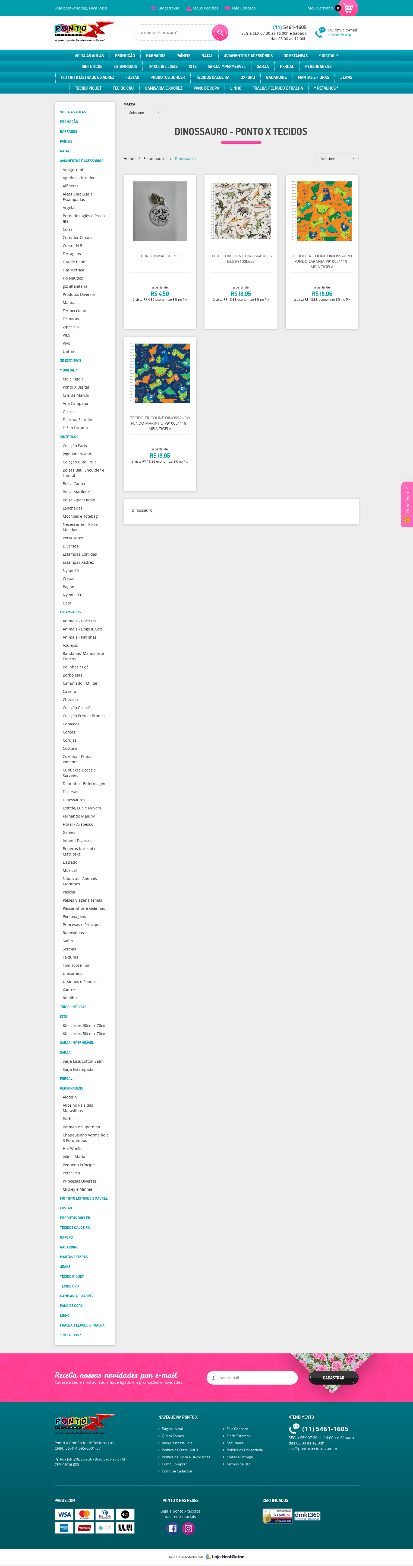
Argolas (69, 207)
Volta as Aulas (89, 55)
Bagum (69, 586)
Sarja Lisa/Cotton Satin (83, 1061)
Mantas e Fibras (313, 77)
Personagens (318, 66)
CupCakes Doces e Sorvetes (79, 772)
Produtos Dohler (167, 77)
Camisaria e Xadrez (163, 88)
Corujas (70, 740)
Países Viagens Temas (82, 900)
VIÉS (66, 335)
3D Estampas (296, 55)
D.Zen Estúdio (75, 427)
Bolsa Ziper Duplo (79, 499)
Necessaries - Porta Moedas (80, 527)
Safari (68, 940)
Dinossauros (74, 799)
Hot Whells (72, 1148)
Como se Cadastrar (177, 1471)
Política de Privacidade (245, 1449)
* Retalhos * (326, 88)
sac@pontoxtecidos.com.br (313, 1448)
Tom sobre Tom (76, 965)
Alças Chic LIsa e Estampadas (78, 196)
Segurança (235, 1442)
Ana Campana (75, 403)
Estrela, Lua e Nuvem (82, 808)
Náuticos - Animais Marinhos (80, 881)
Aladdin (70, 1097)
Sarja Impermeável (227, 66)
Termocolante (75, 310)
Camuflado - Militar (80, 683)
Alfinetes (70, 185)
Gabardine (276, 77)
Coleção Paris (75, 445)
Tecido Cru (123, 88)
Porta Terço (73, 537)
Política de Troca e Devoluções (186, 1457)
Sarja (263, 66)
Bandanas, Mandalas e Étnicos (83, 656)
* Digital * (328, 55)
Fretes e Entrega (240, 1457)
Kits (193, 66)
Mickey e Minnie (77, 1189)
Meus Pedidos (205, 8)
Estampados (125, 66)
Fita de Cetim (75, 261)
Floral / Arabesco (78, 824)
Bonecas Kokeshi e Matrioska (79, 851)
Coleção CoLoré (76, 707)
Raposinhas (73, 932)
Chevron (70, 699)
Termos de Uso (239, 1464)
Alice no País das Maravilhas (78, 1108)
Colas (67, 229)
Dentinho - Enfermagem (84, 783)
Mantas (69, 302)
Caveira (69, 691)
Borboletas (72, 675)
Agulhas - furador (79, 177)
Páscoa (69, 892)
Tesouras (71, 318)
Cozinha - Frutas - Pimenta (79, 759)
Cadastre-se (168, 8)
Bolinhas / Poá (76, 667)
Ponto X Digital (76, 387)
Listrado (70, 862)
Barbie (69, 1118)
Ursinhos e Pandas (80, 981)
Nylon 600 (72, 594)
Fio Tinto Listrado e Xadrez (87, 77)
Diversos (70, 546)
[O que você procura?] (220, 32)
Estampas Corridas (80, 554)
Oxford (248, 77)
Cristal (68, 578)
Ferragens (72, 253)
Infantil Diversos (77, 840)
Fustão (132, 77)
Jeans (346, 77)
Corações (71, 723)
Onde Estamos (238, 1435)
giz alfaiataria (75, 286)
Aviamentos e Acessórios (248, 55)
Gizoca (69, 411)
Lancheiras (73, 508)
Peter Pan (71, 1173)
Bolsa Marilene (76, 491)
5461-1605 (290, 27)
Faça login (98, 8)
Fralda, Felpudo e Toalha (278, 88)
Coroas (69, 732)
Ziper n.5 (71, 326)
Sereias (69, 949)
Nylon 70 (71, 570)
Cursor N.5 (72, 245)
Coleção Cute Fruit (79, 462)
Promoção (125, 55)
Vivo (66, 343)
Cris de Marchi (76, 395)
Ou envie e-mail (343, 32)
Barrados (155, 55)
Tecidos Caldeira (212, 77)
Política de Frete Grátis (180, 1449)
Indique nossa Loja (177, 1442)
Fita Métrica (73, 270)
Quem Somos (173, 1435)
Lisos (67, 603)
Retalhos (70, 997)
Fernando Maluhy (79, 816)
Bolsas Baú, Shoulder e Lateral (83, 472)
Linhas (69, 351)
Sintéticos (92, 66)
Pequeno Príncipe (79, 1164)
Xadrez (69, 989)
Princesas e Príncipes (82, 924)
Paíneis (183, 55)
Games (69, 832)
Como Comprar (174, 1464)
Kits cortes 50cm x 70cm (84, 1033)
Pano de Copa (206, 88)
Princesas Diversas (80, 1181)
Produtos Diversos (79, 294)
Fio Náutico (73, 278)
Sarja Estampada (78, 1069)
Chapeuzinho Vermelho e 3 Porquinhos (86, 1137)
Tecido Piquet (88, 88)
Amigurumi (73, 169)
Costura (70, 748)
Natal (207, 55)
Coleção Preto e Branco (84, 715)
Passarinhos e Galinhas (84, 908)
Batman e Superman (81, 1126)
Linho (235, 88)
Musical (70, 870)
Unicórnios (72, 973)
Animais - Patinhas (80, 637)
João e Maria (74, 1156)
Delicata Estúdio (77, 419)
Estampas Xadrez (78, 562)
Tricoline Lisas (163, 66)
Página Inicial (172, 1428)
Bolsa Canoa (74, 483)
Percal (287, 66)
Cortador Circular (78, 237)
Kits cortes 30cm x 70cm (84, 1025)
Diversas (70, 791)
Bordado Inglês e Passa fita (84, 218)
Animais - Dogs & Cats (83, 629)
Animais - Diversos (79, 620)
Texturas (70, 957)
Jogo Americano (77, 453)
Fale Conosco (244, 8)
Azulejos (70, 645)
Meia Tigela (73, 379)
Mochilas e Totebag (80, 516)
